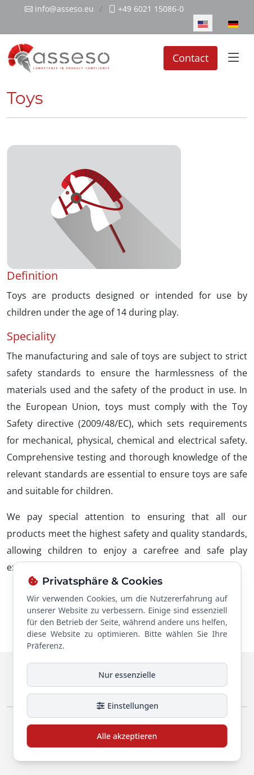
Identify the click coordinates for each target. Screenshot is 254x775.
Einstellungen (127, 705)
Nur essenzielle (127, 674)
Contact (190, 58)
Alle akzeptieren (127, 736)
